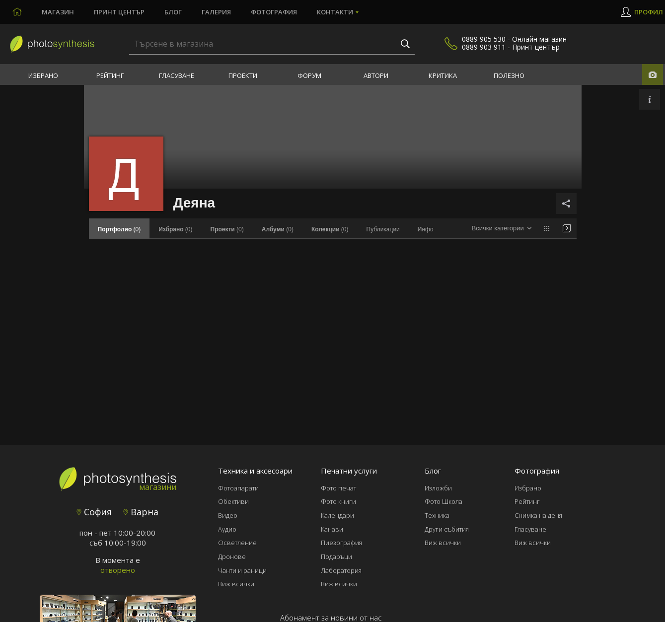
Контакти (335, 11)
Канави (332, 529)
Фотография (274, 11)
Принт (119, 11)
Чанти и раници (242, 570)
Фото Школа (443, 501)
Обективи (233, 501)
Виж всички (236, 583)
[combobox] (501, 228)
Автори (376, 75)
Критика (443, 75)
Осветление (237, 542)
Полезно (509, 75)
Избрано (43, 75)
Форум (309, 75)
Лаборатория (341, 570)
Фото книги (338, 501)
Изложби (438, 488)
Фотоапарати (238, 488)
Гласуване (176, 75)
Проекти (242, 75)
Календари (337, 515)
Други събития (447, 529)
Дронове (232, 556)
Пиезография (341, 542)
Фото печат (338, 488)
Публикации (383, 229)
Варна (140, 512)
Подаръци (336, 556)
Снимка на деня (538, 515)
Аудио (227, 529)
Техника (437, 515)
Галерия (216, 11)
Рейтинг (110, 75)
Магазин (58, 11)
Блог (173, 11)
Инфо (426, 229)
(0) (175, 229)
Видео (227, 515)
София (94, 512)
